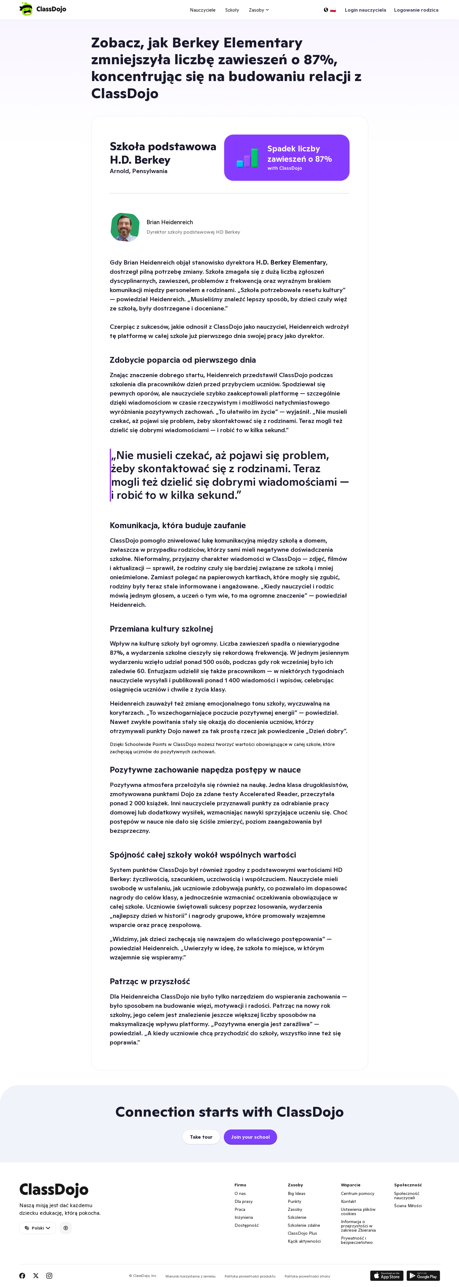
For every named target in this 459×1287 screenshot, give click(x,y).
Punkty (294, 1201)
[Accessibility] (66, 1228)
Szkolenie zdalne (304, 1225)
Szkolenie (297, 1217)
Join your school (250, 1137)
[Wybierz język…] (330, 10)
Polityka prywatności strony (307, 1276)
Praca (240, 1209)
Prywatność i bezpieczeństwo (357, 1240)
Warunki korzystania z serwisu (190, 1276)
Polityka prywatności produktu (250, 1276)
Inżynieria (244, 1217)
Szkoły (232, 10)
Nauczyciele (203, 10)
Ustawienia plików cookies (358, 1211)
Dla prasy (244, 1201)
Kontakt (348, 1201)
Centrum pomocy (357, 1193)
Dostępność (247, 1225)
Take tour (201, 1137)
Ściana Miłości (408, 1205)
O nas (240, 1193)
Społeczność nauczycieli (406, 1195)
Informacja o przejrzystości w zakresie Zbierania (358, 1226)
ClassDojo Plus (302, 1233)
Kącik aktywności (304, 1241)
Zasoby (295, 1209)
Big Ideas (296, 1193)
